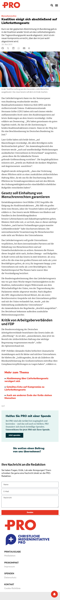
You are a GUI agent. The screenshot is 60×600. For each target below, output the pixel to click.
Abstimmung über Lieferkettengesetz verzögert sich (26, 380)
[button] (51, 5)
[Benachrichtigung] (54, 594)
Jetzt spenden (14, 435)
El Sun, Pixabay (55, 84)
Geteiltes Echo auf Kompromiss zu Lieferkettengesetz (24, 388)
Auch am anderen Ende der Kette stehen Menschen (28, 397)
